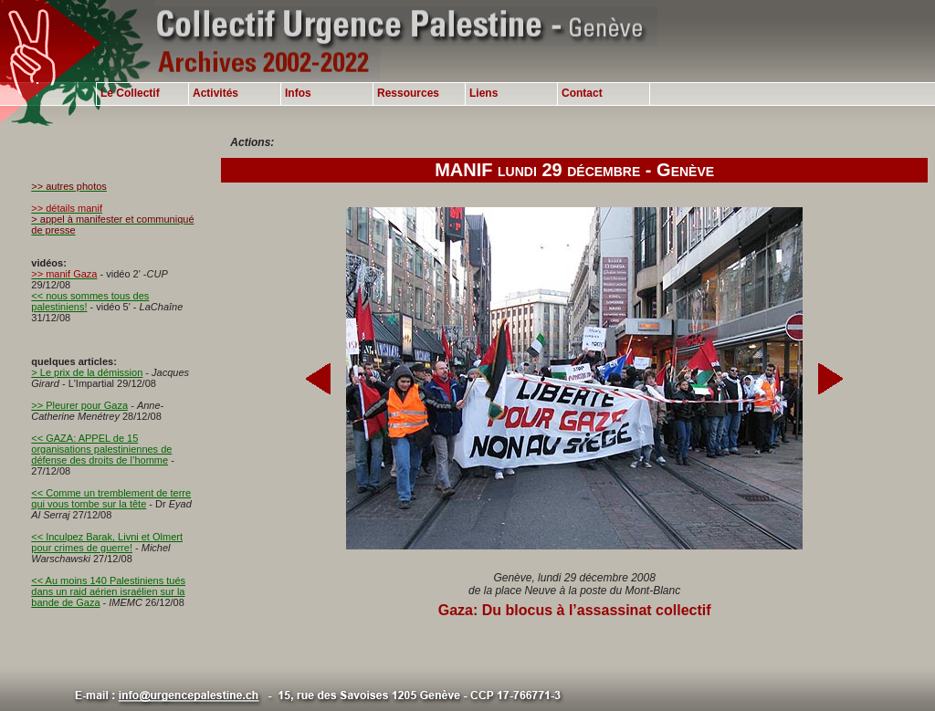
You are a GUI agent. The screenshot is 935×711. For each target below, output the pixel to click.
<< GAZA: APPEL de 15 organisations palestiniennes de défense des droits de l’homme (101, 449)
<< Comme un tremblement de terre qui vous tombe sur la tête (111, 498)
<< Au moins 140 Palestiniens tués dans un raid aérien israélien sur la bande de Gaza (108, 591)
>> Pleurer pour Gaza (79, 405)
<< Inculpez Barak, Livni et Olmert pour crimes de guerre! (107, 542)
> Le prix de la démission (86, 372)
